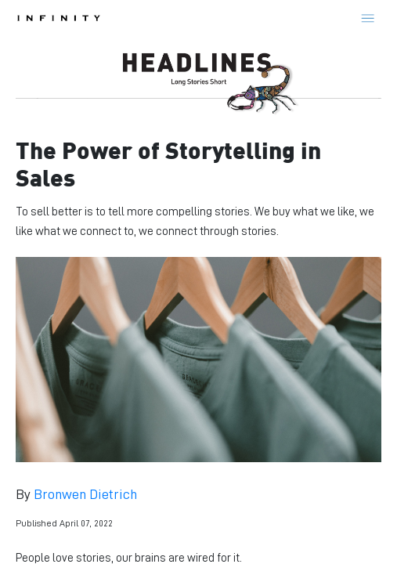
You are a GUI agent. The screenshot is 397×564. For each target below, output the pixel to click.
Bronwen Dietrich (85, 494)
